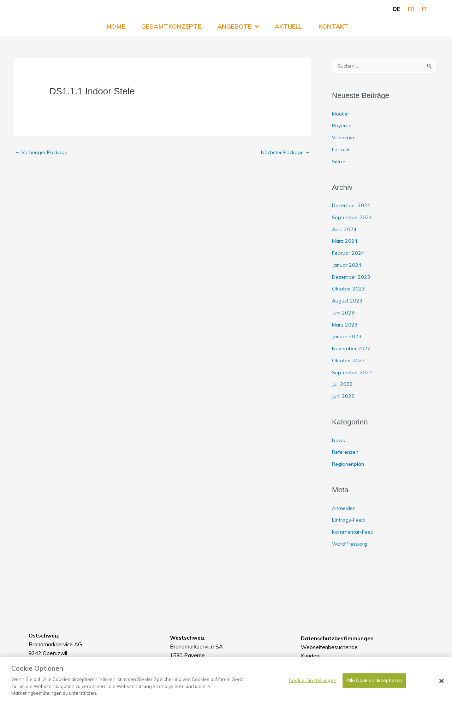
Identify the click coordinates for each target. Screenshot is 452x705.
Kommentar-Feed (354, 532)
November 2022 (352, 348)
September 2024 (353, 217)
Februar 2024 (348, 253)
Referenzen (346, 452)
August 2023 (348, 301)
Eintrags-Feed (349, 520)
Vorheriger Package (42, 152)
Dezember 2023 (352, 277)
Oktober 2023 (349, 289)
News (339, 440)
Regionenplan (348, 464)
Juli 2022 (342, 384)
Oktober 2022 (349, 360)
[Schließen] (441, 687)
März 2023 (345, 325)
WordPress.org (350, 544)
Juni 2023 (343, 313)
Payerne (342, 126)
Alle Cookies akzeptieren (374, 686)
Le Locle (342, 149)
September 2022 (353, 372)
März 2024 (345, 241)
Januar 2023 (347, 337)
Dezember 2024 (352, 205)
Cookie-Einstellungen (313, 686)
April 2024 (344, 229)
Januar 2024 (347, 265)
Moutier (341, 114)
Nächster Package (284, 152)
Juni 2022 (343, 396)
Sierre (339, 161)
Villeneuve (344, 137)
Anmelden (344, 508)
